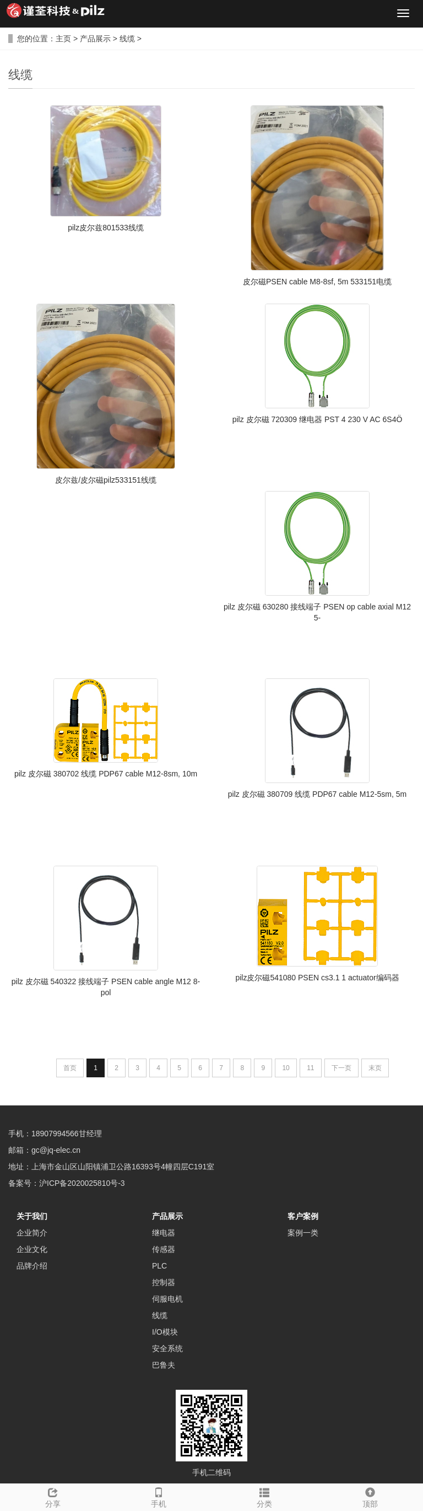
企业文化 (32, 1249)
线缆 (127, 38)
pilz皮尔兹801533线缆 (106, 227)
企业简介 (32, 1232)
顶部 (370, 1496)
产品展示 (95, 38)
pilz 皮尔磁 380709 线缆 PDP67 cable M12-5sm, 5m (317, 794)
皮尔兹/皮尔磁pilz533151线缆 (105, 480)
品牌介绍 (32, 1265)
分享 (53, 1496)
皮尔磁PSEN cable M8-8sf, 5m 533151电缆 (317, 281)
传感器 (163, 1249)
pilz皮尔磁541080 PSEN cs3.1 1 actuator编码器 (317, 977)
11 (310, 1068)
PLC (159, 1265)
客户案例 (303, 1216)
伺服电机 (167, 1298)
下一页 (341, 1068)
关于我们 (32, 1216)
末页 (375, 1068)
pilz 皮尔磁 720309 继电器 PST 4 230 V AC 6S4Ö (317, 419)
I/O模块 (165, 1331)
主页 (63, 38)
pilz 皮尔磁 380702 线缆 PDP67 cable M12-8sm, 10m (105, 773)
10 (285, 1068)
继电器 (163, 1232)
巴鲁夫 (163, 1365)
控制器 (163, 1282)
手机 (159, 1496)
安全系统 (167, 1348)
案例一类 (303, 1232)
